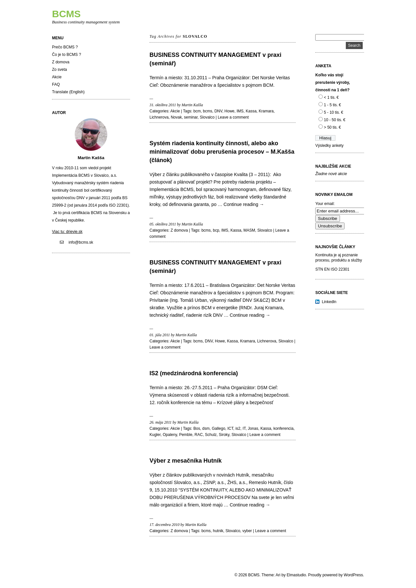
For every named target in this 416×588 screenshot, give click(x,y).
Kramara (266, 111)
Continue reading (244, 204)
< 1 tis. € (331, 97)
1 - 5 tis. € (332, 105)
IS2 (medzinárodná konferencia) (194, 373)
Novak (176, 117)
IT (243, 428)
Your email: (325, 203)
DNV (218, 111)
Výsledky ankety (329, 145)
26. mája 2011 (161, 422)
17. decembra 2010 (164, 524)
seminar (191, 117)
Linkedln (329, 302)
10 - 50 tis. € (334, 120)
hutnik (218, 531)
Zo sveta (59, 69)
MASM (249, 230)
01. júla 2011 (160, 335)
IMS (240, 111)
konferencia (283, 428)
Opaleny (170, 434)
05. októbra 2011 (163, 224)
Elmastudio (296, 575)
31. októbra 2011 (163, 105)
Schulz (211, 434)
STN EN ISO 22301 (332, 269)
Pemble (185, 434)
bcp (216, 230)
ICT (230, 428)
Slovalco (207, 117)
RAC (199, 434)
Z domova (60, 62)
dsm (206, 428)
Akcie (56, 77)
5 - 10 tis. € (333, 112)
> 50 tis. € (332, 127)
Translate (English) (68, 92)
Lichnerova (159, 117)
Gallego (218, 428)
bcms (207, 111)
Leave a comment (233, 117)
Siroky (224, 434)
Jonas (253, 428)
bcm (197, 111)
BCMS (66, 13)
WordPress (353, 575)
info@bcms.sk (81, 242)
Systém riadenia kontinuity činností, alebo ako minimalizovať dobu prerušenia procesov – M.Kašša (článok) (222, 151)
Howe (230, 111)
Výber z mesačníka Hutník (186, 460)
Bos (196, 428)
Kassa (251, 111)
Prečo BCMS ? (65, 47)
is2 (237, 428)
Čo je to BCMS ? (66, 54)
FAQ (56, 84)
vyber (247, 531)
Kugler (155, 434)
